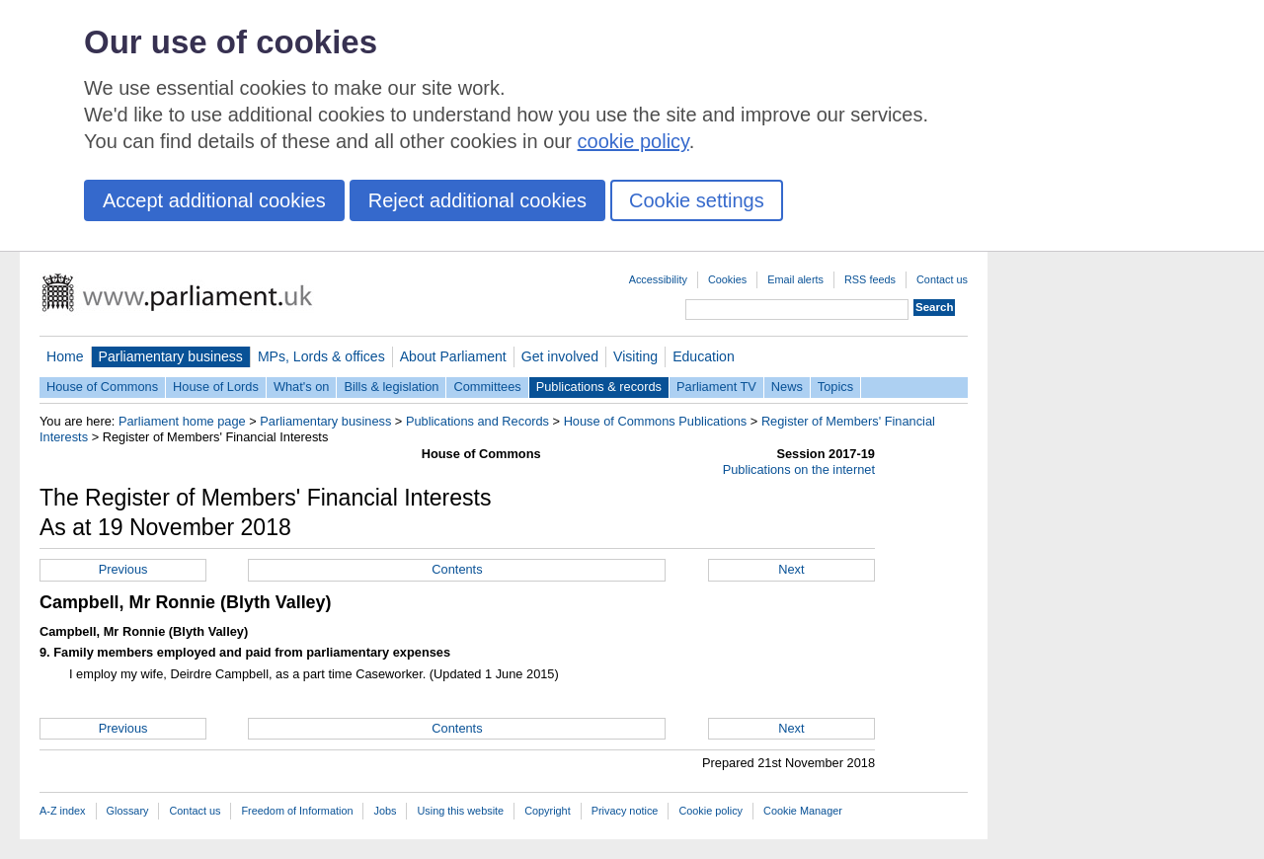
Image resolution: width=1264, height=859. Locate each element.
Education (703, 356)
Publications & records (599, 386)
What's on (302, 386)
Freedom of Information (297, 811)
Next (791, 569)
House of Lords (216, 386)
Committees (486, 386)
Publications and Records (477, 421)
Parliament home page (182, 421)
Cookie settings (696, 200)
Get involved (559, 356)
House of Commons (102, 386)
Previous (123, 569)
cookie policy (633, 141)
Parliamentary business (171, 356)
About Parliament (453, 356)
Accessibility (658, 279)
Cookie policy (710, 811)
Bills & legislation (391, 386)
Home (65, 356)
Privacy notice (625, 811)
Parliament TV (716, 386)
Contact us (942, 279)
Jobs (384, 811)
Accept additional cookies (214, 200)
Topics (835, 386)
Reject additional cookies (477, 200)
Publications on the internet (799, 469)
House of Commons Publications (656, 421)
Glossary (128, 811)
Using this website (460, 811)
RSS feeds (870, 279)
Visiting (635, 356)
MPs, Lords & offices (321, 356)
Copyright (547, 811)
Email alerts (795, 279)
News (787, 386)
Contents (457, 569)
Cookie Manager (802, 811)
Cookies (727, 279)
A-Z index (63, 811)
